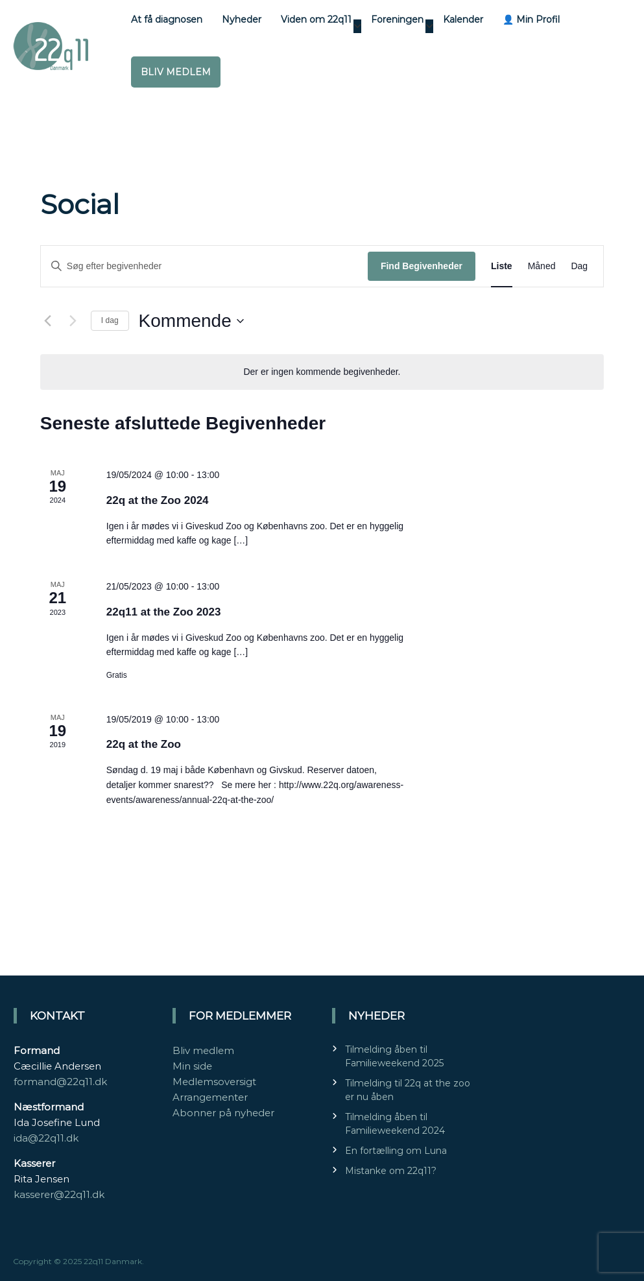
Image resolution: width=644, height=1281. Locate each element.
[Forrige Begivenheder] (48, 321)
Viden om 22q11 (316, 19)
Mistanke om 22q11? (390, 1171)
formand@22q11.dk (60, 1081)
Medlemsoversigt (214, 1081)
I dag (110, 320)
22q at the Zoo (143, 744)
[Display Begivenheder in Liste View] (501, 266)
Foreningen (397, 19)
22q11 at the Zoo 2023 (163, 612)
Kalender (463, 19)
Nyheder (241, 19)
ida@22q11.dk (46, 1138)
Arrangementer (210, 1097)
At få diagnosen (166, 19)
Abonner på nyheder (223, 1113)
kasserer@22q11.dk (59, 1194)
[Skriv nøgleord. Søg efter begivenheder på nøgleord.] (204, 266)
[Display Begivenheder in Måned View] (542, 266)
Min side (192, 1066)
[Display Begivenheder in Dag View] (579, 266)
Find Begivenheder (421, 266)
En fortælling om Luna (396, 1150)
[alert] (322, 372)
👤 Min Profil (531, 19)
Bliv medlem (176, 72)
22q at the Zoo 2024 (157, 500)
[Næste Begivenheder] (73, 321)
